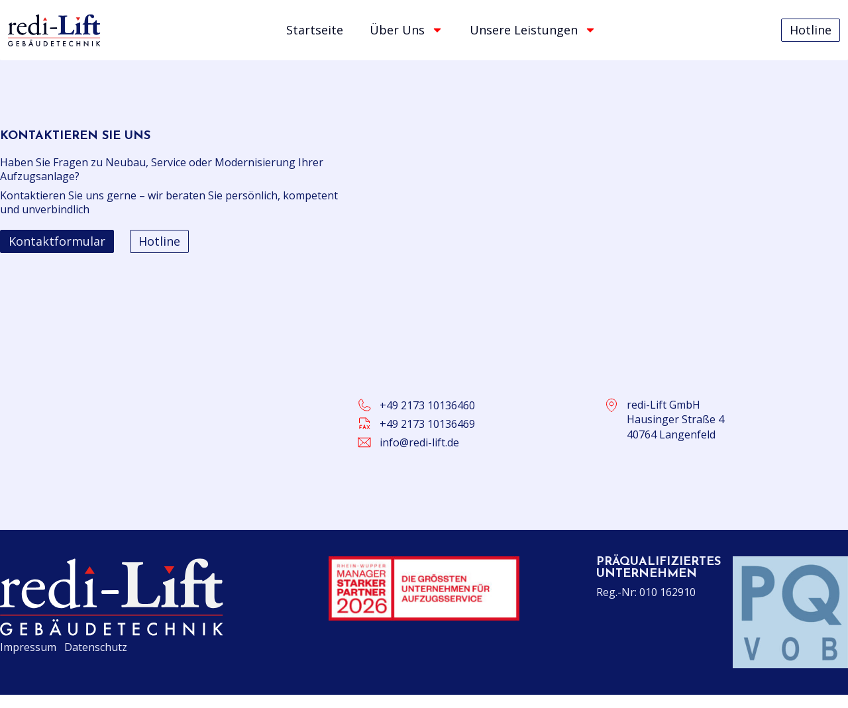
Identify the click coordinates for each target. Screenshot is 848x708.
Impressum (28, 647)
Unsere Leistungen (533, 29)
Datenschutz (95, 647)
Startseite (314, 30)
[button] (57, 242)
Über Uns (406, 29)
